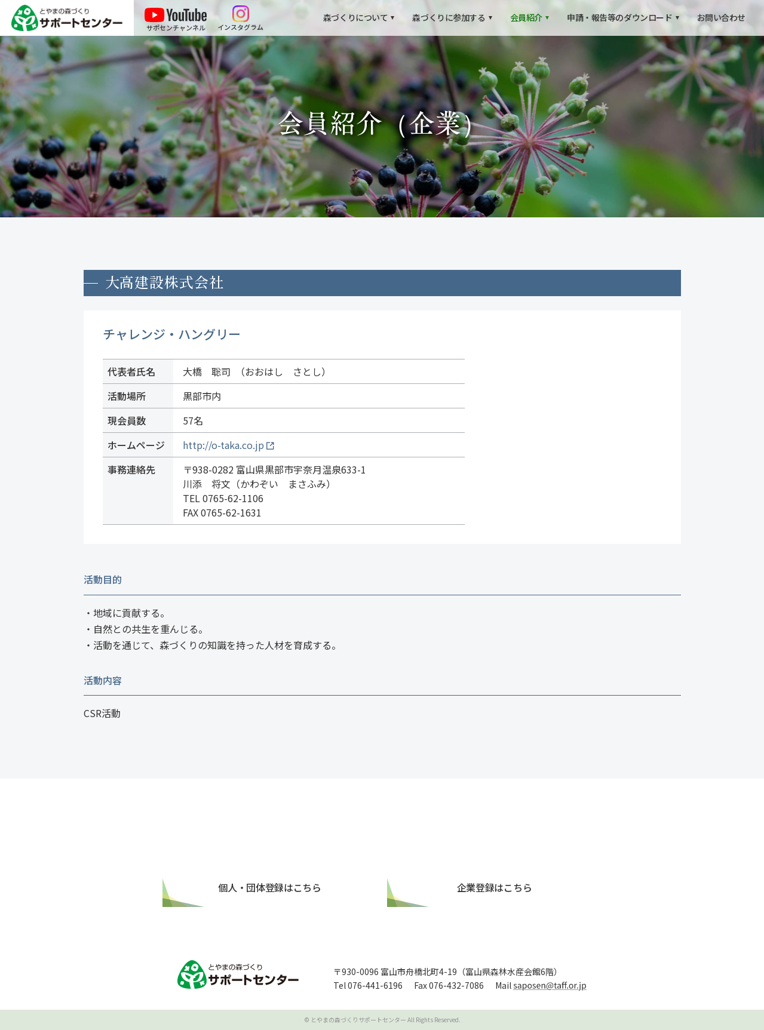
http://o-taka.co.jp (223, 445)
